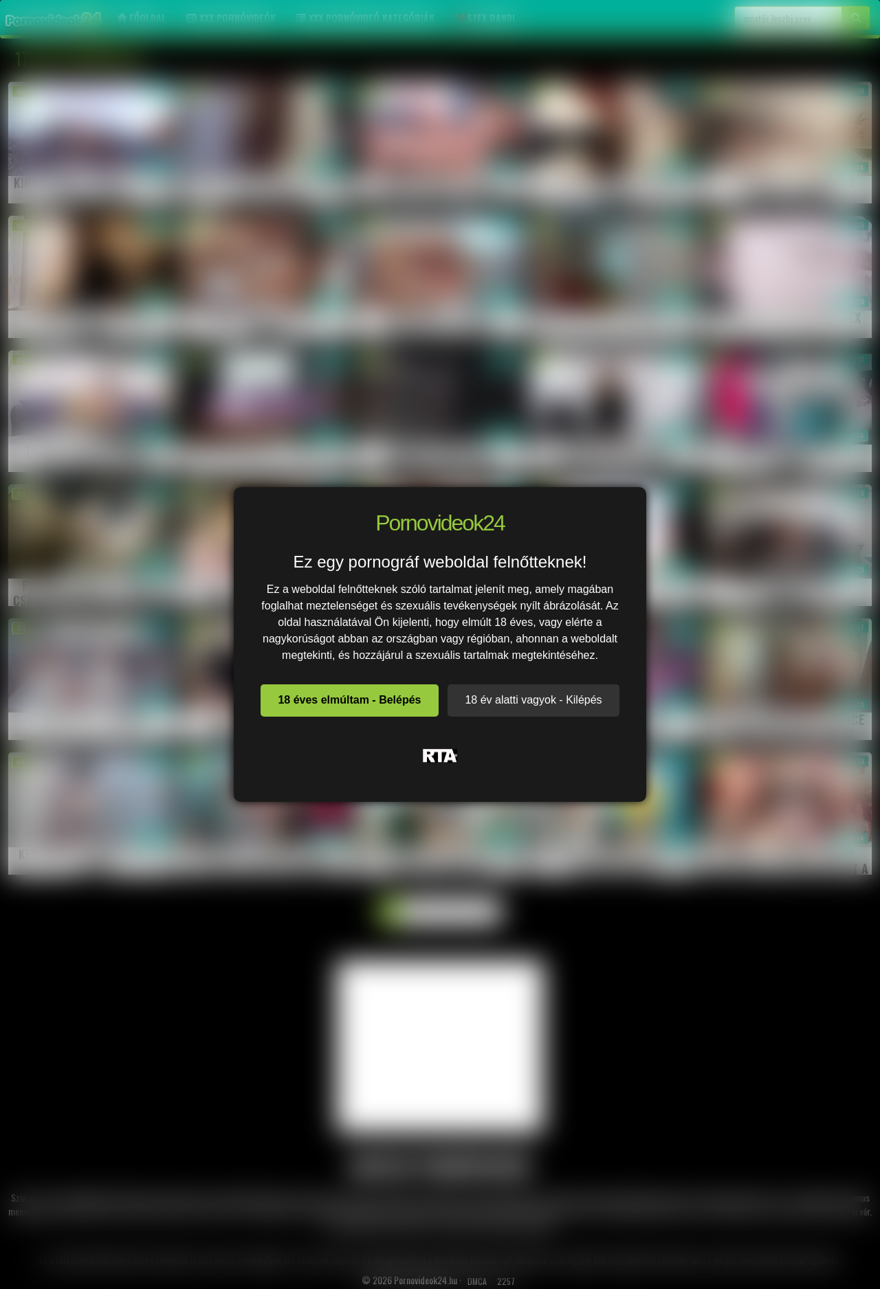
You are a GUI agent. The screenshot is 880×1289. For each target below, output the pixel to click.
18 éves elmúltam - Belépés (349, 700)
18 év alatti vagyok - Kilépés (533, 700)
